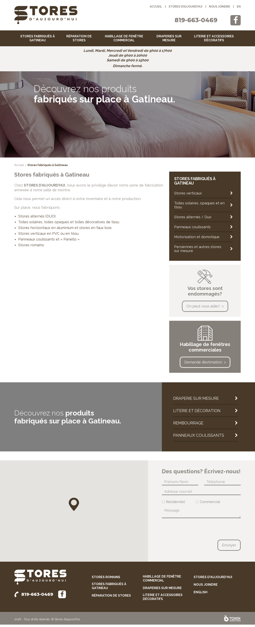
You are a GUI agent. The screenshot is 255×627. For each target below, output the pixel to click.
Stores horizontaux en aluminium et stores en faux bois (65, 230)
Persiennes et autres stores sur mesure (197, 251)
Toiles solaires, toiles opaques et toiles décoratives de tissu (68, 224)
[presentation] (192, 531)
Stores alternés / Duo (192, 219)
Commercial (208, 504)
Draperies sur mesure (169, 38)
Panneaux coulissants (192, 229)
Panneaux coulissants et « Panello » (48, 242)
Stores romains (31, 247)
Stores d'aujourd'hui (213, 579)
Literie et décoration (196, 413)
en (239, 6)
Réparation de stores (79, 38)
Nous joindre (219, 6)
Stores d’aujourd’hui (185, 6)
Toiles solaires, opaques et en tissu (199, 207)
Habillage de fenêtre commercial (124, 38)
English (200, 594)
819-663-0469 (196, 20)
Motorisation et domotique (196, 239)
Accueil (156, 6)
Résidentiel (173, 504)
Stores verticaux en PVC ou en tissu (48, 236)
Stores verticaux (188, 195)
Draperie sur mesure (196, 400)
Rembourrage (188, 425)
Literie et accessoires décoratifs (214, 38)
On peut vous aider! (203, 308)
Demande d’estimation (203, 364)
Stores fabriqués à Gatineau (37, 38)
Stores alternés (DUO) (37, 218)
